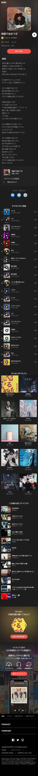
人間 (28, 492)
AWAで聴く (19, 51)
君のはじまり (28, 443)
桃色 (10, 443)
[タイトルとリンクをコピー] (25, 195)
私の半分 (9, 467)
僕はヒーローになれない (9, 418)
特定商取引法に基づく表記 (25, 753)
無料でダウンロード (19, 674)
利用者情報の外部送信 (7, 753)
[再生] (34, 34)
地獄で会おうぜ (17, 171)
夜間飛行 (28, 394)
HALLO (28, 418)
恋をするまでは (10, 394)
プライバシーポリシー (15, 750)
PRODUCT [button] (6, 724)
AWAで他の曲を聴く (19, 636)
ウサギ (9, 492)
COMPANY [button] (6, 731)
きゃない (14, 38)
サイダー (28, 467)
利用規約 (4, 750)
